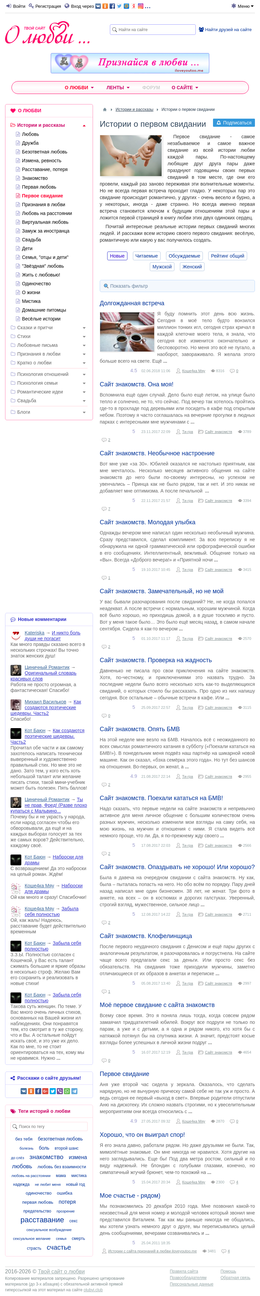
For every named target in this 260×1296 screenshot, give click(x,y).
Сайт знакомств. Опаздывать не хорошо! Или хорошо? (177, 867)
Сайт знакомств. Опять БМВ (140, 729)
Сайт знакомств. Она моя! (136, 384)
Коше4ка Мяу (193, 371)
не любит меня (48, 1184)
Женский (192, 266)
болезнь (26, 1148)
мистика (79, 1175)
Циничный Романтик (47, 667)
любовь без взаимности (62, 1166)
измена (78, 1157)
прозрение (65, 1211)
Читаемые (147, 256)
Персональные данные (191, 1284)
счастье (59, 1247)
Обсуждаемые (184, 256)
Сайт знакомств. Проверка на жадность (156, 660)
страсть (34, 1248)
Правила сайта (184, 1271)
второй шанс (66, 1148)
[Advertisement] (49, 469)
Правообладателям (188, 1277)
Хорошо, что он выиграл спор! (142, 1134)
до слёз (17, 1158)
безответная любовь (60, 1139)
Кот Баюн (35, 730)
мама (61, 1175)
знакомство (46, 1156)
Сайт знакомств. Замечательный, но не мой (161, 591)
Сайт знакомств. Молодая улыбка (147, 522)
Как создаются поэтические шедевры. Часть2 (45, 707)
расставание (42, 1220)
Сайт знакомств (218, 432)
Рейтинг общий (227, 256)
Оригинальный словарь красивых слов (43, 675)
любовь (22, 1166)
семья (61, 1239)
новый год (75, 1184)
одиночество (38, 1193)
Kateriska (34, 632)
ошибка (64, 1193)
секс (73, 1221)
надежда (21, 1184)
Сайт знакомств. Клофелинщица (146, 936)
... (122, 5)
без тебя (23, 1139)
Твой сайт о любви (61, 1271)
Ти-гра (187, 432)
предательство (37, 1211)
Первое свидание (124, 1074)
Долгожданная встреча (132, 303)
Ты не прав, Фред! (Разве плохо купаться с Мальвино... (48, 805)
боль (44, 1148)
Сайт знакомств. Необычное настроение (157, 453)
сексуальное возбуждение (49, 1230)
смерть (78, 1238)
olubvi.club (93, 1290)
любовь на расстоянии (31, 1176)
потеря (67, 1202)
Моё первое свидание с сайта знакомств (157, 1005)
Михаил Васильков (45, 701)
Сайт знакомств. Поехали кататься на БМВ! (161, 798)
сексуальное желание (32, 1239)
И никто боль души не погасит (52, 635)
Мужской (162, 266)
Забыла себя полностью (51, 911)
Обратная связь (235, 1277)
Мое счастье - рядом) (130, 1195)
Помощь (228, 1271)
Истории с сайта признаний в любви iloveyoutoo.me (152, 1251)
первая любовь (37, 1202)
